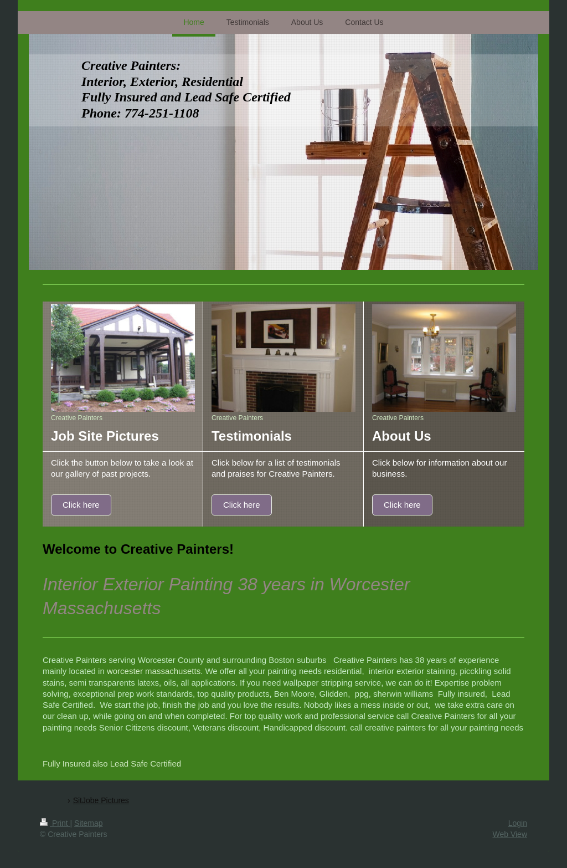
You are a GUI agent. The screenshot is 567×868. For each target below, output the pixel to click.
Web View (509, 834)
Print (55, 823)
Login (517, 823)
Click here (81, 504)
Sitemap (88, 823)
